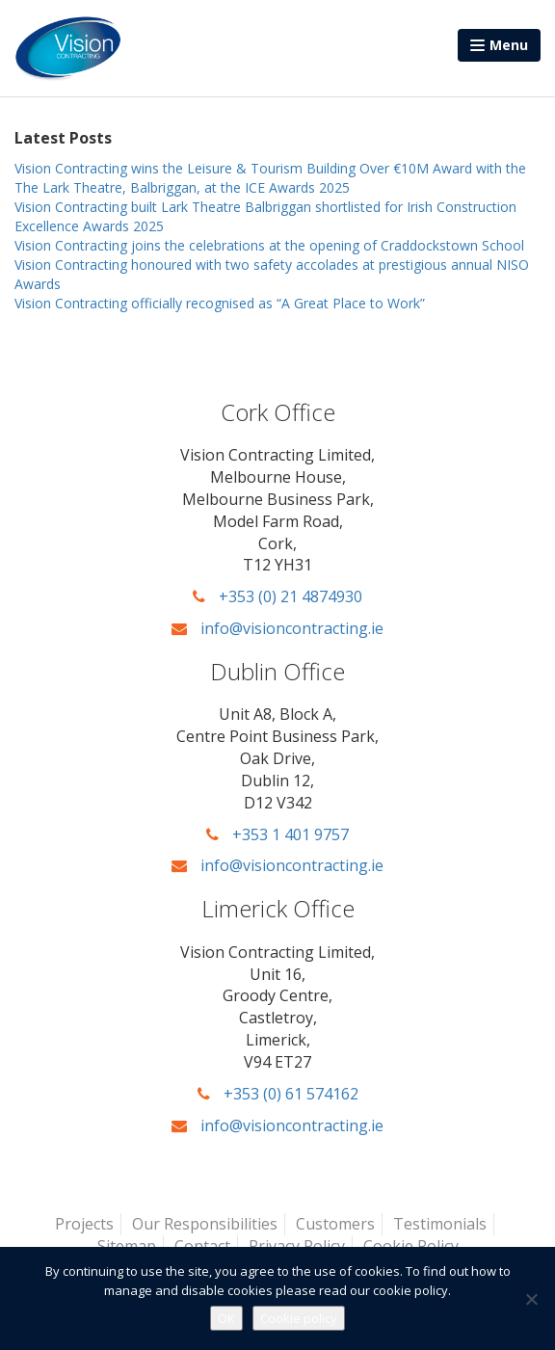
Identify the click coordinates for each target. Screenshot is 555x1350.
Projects (84, 1223)
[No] (531, 1299)
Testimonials (440, 1223)
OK (226, 1318)
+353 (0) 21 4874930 (277, 596)
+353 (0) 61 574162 (278, 1093)
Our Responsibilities (205, 1223)
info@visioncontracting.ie (277, 628)
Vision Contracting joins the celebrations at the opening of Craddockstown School (269, 245)
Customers (335, 1223)
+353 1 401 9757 (277, 834)
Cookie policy (298, 1318)
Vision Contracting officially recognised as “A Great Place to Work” (219, 303)
